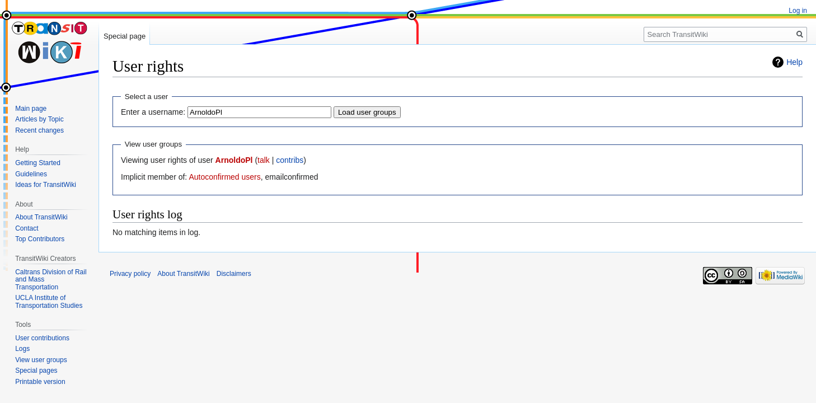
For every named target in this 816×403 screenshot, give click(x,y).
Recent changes (39, 130)
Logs (22, 349)
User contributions (42, 338)
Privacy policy (130, 274)
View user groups (41, 360)
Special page (125, 36)
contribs (289, 160)
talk (263, 160)
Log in (798, 11)
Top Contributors (39, 239)
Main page (30, 109)
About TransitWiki (41, 217)
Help (794, 62)
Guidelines (31, 174)
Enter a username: (153, 111)
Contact (26, 228)
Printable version (40, 382)
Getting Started (37, 163)
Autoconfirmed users (224, 176)
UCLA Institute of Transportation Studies (48, 302)
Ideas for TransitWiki (45, 185)
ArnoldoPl (234, 160)
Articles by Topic (39, 119)
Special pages (36, 370)
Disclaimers (234, 274)
